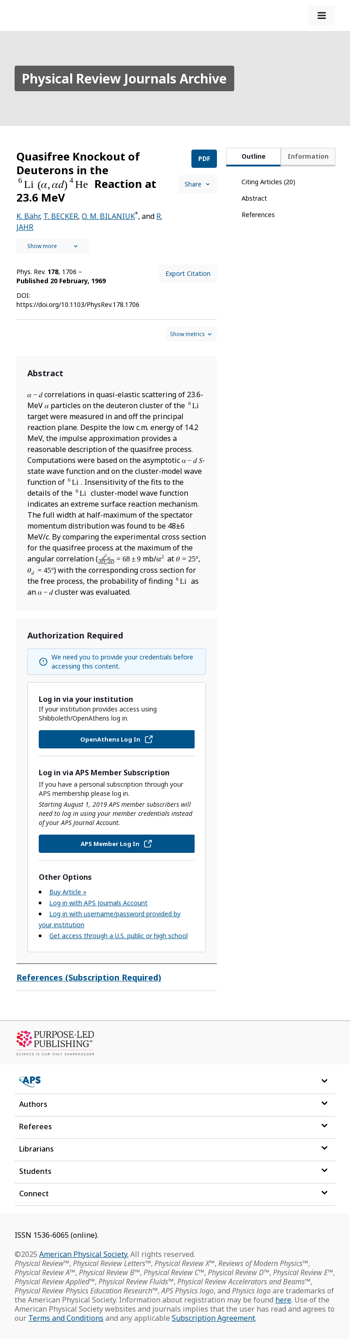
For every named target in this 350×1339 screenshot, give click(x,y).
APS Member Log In (117, 843)
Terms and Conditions (65, 1318)
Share (198, 184)
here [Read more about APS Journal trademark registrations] (283, 1300)
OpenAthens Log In (117, 739)
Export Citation (188, 273)
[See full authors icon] (52, 246)
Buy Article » (68, 891)
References (258, 214)
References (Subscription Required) (88, 977)
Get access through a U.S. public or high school (118, 935)
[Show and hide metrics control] (191, 334)
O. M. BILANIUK (108, 216)
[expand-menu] (321, 15)
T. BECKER (60, 216)
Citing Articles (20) (268, 181)
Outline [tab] (254, 156)
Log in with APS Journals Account (98, 902)
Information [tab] (308, 156)
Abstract (254, 198)
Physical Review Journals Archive (124, 78)
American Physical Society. (84, 1254)
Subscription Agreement (213, 1318)
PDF (204, 158)
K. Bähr (28, 216)
